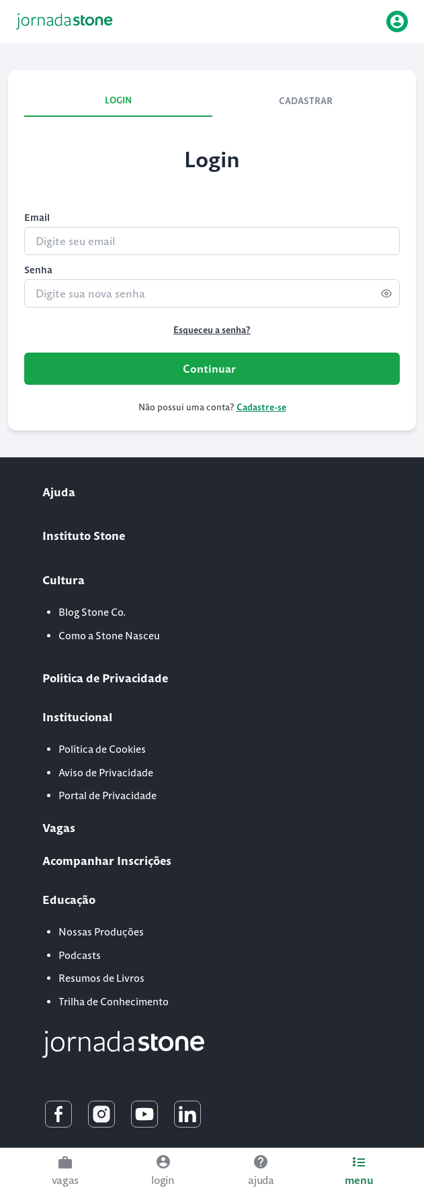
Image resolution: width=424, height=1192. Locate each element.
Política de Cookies (102, 749)
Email (37, 218)
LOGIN (118, 100)
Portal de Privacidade (107, 795)
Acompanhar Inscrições (106, 861)
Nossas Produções (101, 931)
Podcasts (79, 955)
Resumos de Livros (101, 978)
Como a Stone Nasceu (109, 635)
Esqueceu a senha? (212, 330)
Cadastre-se (261, 407)
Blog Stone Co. (92, 612)
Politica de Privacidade (105, 678)
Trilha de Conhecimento (113, 1001)
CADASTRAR (306, 101)
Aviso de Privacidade (105, 772)
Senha (38, 270)
